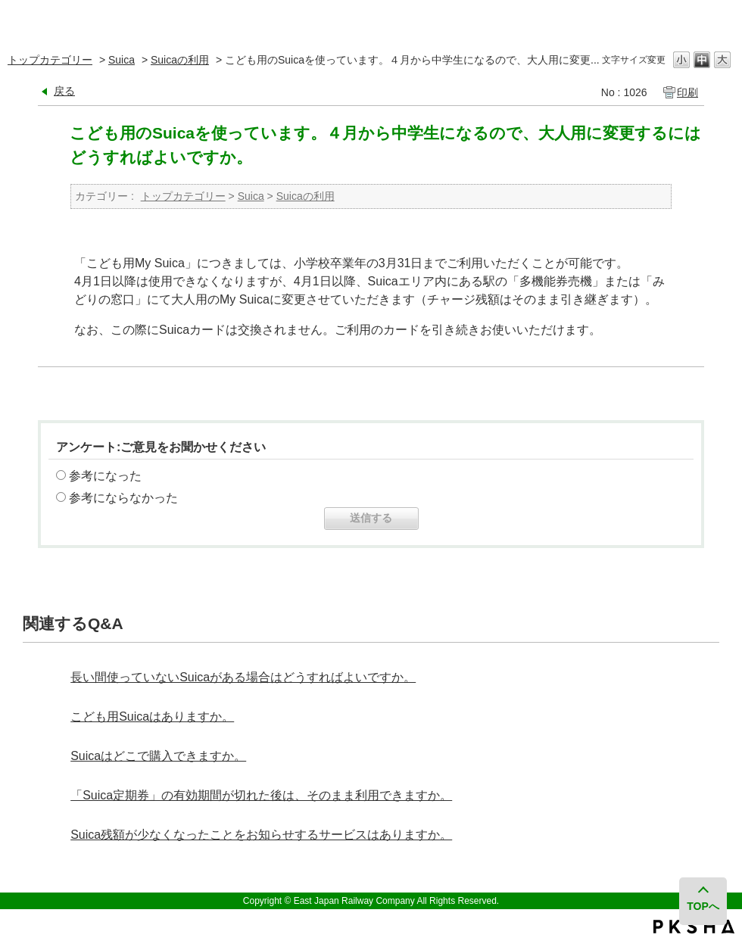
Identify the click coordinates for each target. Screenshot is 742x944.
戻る (64, 91)
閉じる (721, 18)
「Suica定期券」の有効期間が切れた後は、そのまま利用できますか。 (261, 795)
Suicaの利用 (180, 60)
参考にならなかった (123, 497)
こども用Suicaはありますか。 (152, 716)
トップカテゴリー (50, 60)
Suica (121, 60)
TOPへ (703, 906)
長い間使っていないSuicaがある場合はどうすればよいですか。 (243, 677)
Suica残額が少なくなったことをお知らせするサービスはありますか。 (261, 834)
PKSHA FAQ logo (693, 926)
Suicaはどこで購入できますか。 (158, 755)
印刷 (687, 92)
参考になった (105, 475)
